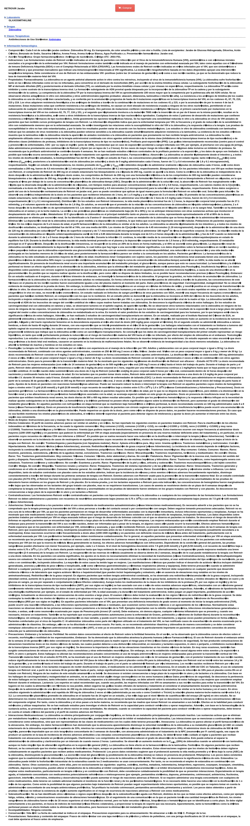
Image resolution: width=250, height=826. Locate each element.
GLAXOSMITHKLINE (20, 20)
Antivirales (55, 39)
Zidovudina (15, 29)
